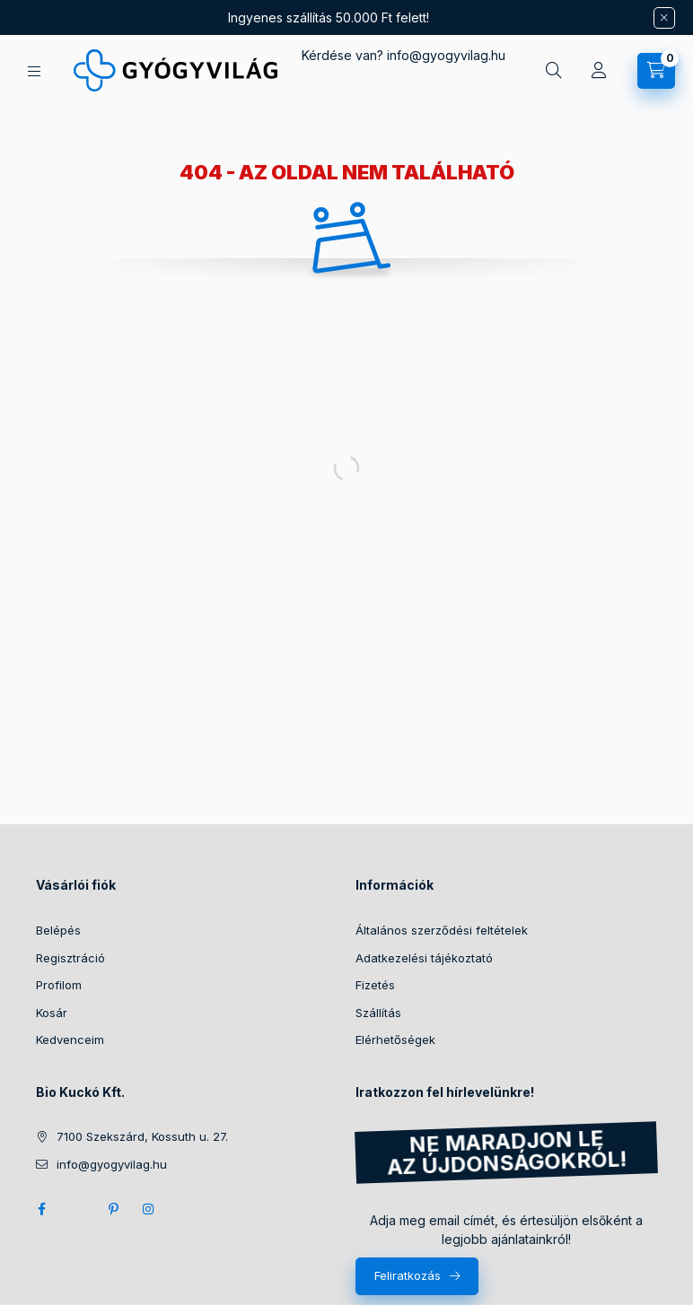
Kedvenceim (70, 1039)
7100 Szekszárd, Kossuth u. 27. (142, 1136)
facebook (41, 1209)
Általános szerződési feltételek (441, 930)
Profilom (59, 985)
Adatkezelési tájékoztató (424, 958)
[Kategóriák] (34, 71)
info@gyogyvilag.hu (112, 1164)
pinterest (113, 1209)
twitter (77, 1209)
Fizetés (375, 985)
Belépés (58, 930)
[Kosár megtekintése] (656, 71)
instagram (149, 1209)
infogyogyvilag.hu (446, 55)
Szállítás (378, 1012)
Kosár (51, 1012)
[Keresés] (554, 71)
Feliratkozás (407, 1275)
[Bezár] (664, 18)
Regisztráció (70, 958)
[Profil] (599, 71)
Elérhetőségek (395, 1039)
